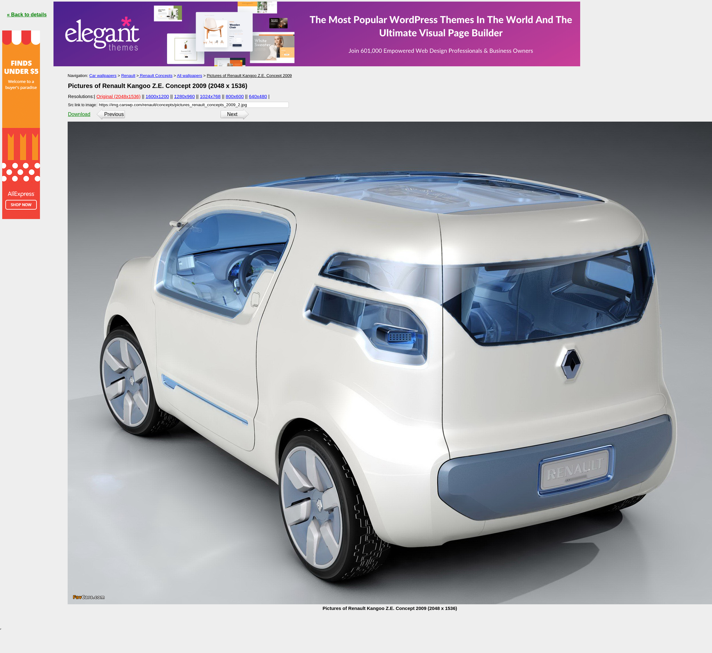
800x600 (235, 96)
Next (232, 114)
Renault (128, 75)
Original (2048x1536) (119, 96)
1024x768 (210, 96)
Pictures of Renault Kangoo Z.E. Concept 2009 (249, 75)
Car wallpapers (103, 75)
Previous (114, 114)
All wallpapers (189, 75)
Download (79, 114)
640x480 (258, 96)
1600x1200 (157, 96)
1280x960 (184, 96)
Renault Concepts (155, 75)
